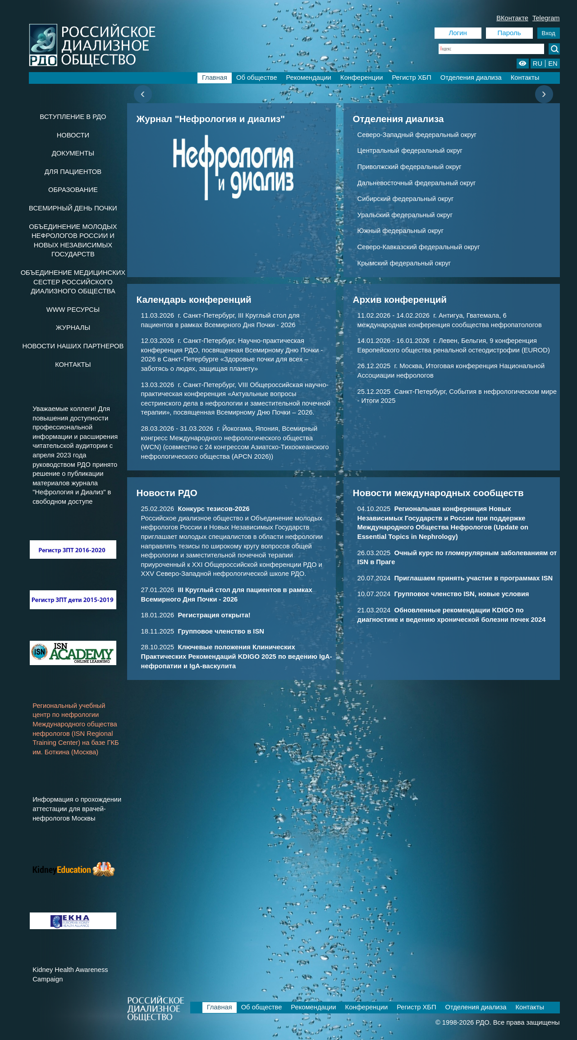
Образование (73, 189)
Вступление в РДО (73, 116)
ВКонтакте (512, 18)
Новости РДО (167, 493)
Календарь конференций (194, 299)
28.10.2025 (236, 656)
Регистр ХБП (411, 77)
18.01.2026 (196, 615)
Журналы (73, 327)
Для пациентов (73, 171)
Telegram (546, 18)
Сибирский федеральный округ (405, 198)
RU (537, 63)
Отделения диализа (471, 77)
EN (552, 63)
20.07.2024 (455, 578)
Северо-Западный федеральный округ (417, 134)
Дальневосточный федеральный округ (416, 183)
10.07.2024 (443, 594)
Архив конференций (400, 299)
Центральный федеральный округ (410, 150)
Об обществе (256, 77)
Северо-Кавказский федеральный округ (418, 247)
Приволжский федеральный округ (409, 166)
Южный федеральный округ (400, 230)
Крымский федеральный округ (404, 263)
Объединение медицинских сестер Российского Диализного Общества (73, 282)
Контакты (525, 77)
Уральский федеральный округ (405, 215)
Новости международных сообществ (438, 493)
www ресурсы (73, 309)
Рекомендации (308, 77)
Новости (73, 135)
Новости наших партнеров (73, 346)
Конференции (361, 77)
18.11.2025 (202, 631)
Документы (73, 153)
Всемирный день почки (73, 208)
